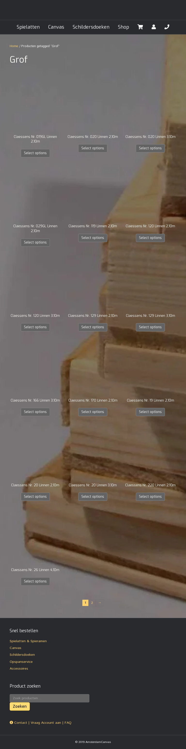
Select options (35, 153)
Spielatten (28, 27)
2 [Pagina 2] (92, 602)
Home (14, 46)
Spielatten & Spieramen (28, 641)
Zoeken (20, 706)
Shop (123, 27)
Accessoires (19, 668)
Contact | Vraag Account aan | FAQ (40, 722)
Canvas (56, 27)
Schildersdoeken (91, 27)
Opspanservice (21, 661)
